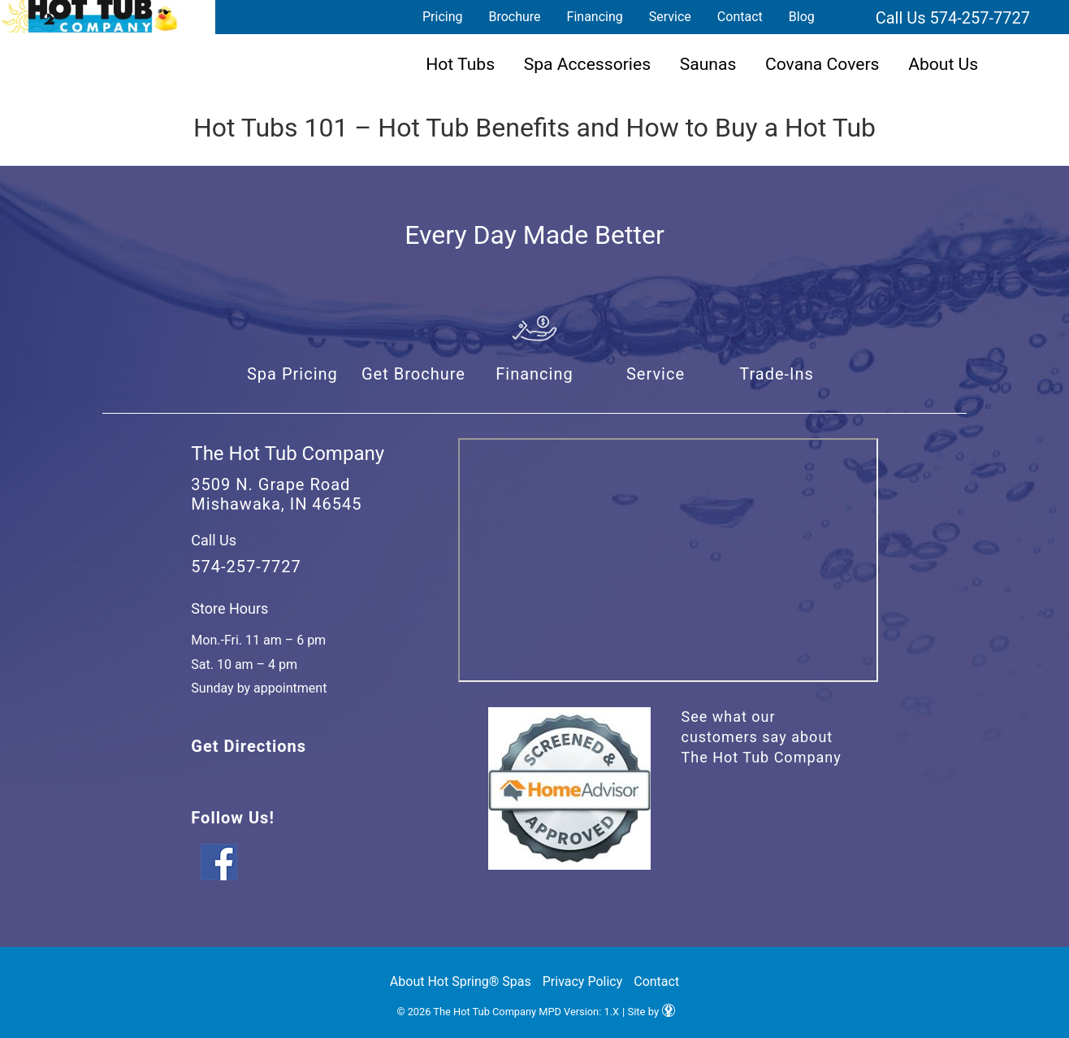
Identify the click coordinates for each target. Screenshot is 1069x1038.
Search (847, 17)
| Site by (648, 1011)
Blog (802, 16)
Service (670, 16)
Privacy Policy (583, 981)
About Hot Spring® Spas (460, 981)
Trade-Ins (776, 374)
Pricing (442, 16)
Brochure (514, 16)
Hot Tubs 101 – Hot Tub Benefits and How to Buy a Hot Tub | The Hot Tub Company (89, 16)
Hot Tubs (460, 64)
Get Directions (248, 746)
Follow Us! (232, 817)
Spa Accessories (587, 64)
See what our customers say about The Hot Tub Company (761, 737)
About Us (943, 64)
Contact (740, 16)
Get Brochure (413, 374)
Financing (595, 16)
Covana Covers (822, 64)
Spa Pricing (292, 374)
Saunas (708, 64)
